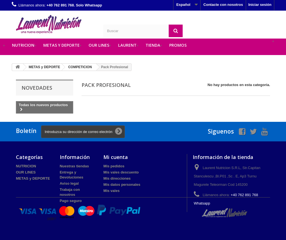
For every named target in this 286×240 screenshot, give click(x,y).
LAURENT (127, 45)
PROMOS (178, 45)
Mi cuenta (115, 157)
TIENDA (153, 45)
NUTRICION (23, 45)
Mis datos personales (121, 184)
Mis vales (111, 191)
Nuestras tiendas (74, 166)
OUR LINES (99, 45)
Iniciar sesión (259, 5)
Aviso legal (69, 183)
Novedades (37, 87)
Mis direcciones (117, 178)
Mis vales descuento (121, 172)
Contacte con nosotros (223, 5)
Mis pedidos (113, 166)
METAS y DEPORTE (61, 45)
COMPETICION (80, 67)
